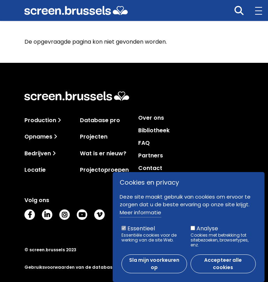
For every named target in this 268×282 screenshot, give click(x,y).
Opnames (38, 137)
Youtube (82, 214)
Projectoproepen (104, 170)
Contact (150, 168)
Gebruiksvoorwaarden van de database (69, 267)
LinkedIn (47, 214)
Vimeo (99, 214)
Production (40, 120)
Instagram (64, 214)
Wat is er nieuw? (103, 153)
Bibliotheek (154, 130)
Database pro (100, 120)
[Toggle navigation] (59, 120)
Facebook (29, 214)
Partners (150, 155)
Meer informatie (140, 216)
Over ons (151, 118)
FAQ (144, 143)
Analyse (207, 232)
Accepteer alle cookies (223, 267)
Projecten (93, 137)
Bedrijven (37, 153)
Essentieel (141, 232)
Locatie (35, 170)
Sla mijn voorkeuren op (154, 267)
